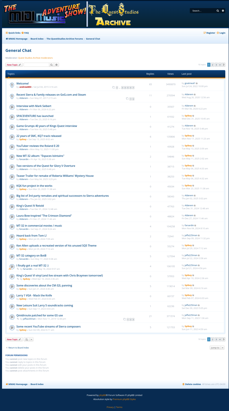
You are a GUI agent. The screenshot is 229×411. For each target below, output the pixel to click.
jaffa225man (191, 235)
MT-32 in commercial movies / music (39, 225)
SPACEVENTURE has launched (34, 116)
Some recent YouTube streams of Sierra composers (48, 326)
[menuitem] (25, 32)
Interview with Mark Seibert (33, 106)
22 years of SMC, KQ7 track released (38, 136)
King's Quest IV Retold (30, 206)
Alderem (23, 98)
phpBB (102, 395)
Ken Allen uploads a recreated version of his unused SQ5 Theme (56, 245)
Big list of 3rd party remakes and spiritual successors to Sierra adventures (62, 196)
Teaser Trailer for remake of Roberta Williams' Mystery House (55, 176)
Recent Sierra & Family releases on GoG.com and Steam (51, 94)
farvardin (24, 159)
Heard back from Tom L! (31, 235)
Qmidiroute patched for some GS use (39, 315)
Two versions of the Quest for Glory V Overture (45, 166)
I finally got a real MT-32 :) (32, 265)
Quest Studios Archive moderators (35, 57)
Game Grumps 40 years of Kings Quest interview (46, 126)
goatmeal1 (190, 83)
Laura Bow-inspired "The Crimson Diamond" (44, 215)
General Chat (18, 50)
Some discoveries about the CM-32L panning (44, 285)
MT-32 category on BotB (31, 255)
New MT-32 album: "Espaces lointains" (40, 156)
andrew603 (25, 86)
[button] (223, 65)
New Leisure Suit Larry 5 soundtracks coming (44, 305)
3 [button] (216, 64)
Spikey (188, 115)
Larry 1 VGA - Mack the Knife (34, 295)
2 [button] (212, 64)
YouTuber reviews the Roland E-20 (37, 146)
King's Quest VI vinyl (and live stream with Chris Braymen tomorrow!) (59, 275)
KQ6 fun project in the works (34, 186)
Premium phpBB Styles (124, 399)
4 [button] (220, 64)
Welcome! (22, 83)
